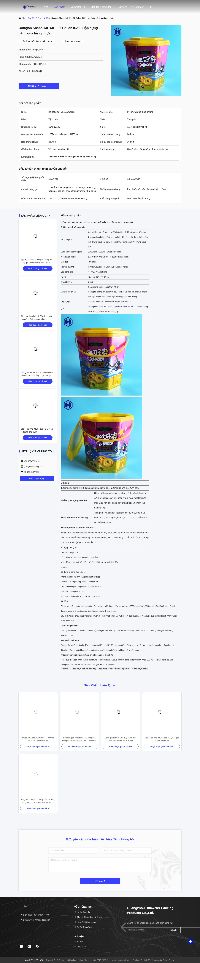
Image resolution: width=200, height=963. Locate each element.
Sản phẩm (59, 7)
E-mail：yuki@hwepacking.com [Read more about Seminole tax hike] (35, 920)
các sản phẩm (34, 18)
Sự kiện (122, 7)
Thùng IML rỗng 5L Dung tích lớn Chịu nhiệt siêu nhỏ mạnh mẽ (38, 739)
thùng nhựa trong (139, 669)
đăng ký (172, 930)
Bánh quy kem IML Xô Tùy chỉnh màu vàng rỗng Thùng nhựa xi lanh (120, 739)
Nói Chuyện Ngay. (39, 86)
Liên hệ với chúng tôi (101, 8)
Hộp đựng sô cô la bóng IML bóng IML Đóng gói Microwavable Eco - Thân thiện (37, 263)
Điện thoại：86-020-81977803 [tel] (34, 915)
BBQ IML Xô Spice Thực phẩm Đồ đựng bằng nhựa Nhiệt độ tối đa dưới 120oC (38, 801)
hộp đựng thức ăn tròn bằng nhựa (114, 669)
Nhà (46, 7)
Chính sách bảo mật (34, 960)
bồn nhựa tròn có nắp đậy (84, 669)
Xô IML (46, 18)
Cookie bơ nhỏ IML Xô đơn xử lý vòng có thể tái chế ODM (162, 739)
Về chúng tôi (78, 7)
